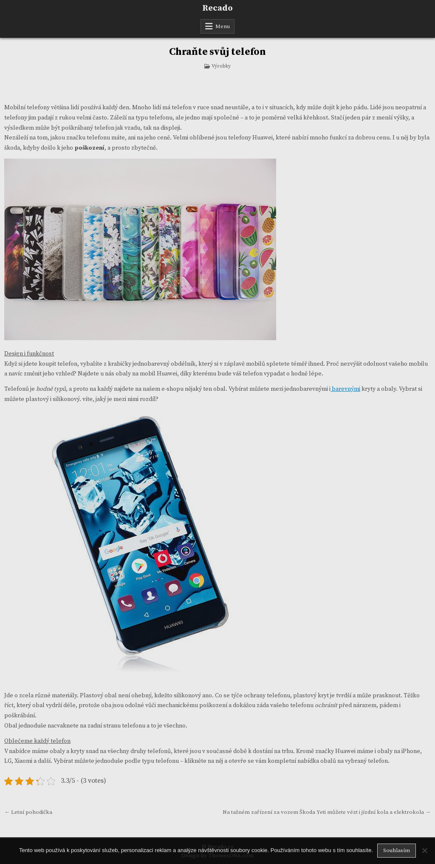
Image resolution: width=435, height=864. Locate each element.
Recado (217, 8)
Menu (222, 26)
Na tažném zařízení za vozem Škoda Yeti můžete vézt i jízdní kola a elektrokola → (327, 812)
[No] (424, 850)
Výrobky (221, 66)
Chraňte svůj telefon (217, 51)
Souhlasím (396, 850)
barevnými (345, 389)
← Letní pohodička (28, 812)
